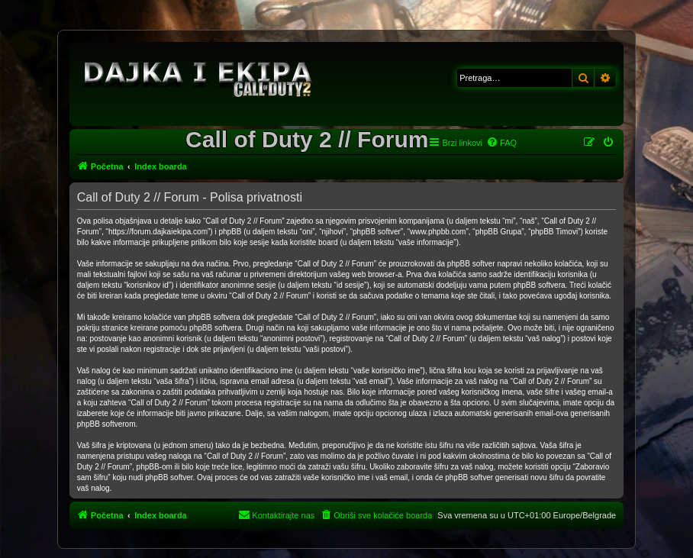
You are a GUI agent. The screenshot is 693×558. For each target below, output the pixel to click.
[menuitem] (501, 143)
